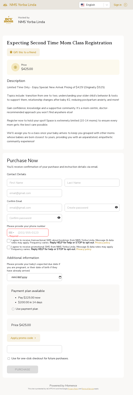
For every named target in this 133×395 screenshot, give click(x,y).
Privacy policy (102, 242)
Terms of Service (88, 389)
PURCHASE (22, 369)
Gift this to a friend (23, 52)
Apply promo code (24, 338)
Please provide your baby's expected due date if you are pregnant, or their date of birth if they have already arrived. (33, 267)
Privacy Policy (73, 389)
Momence (71, 386)
